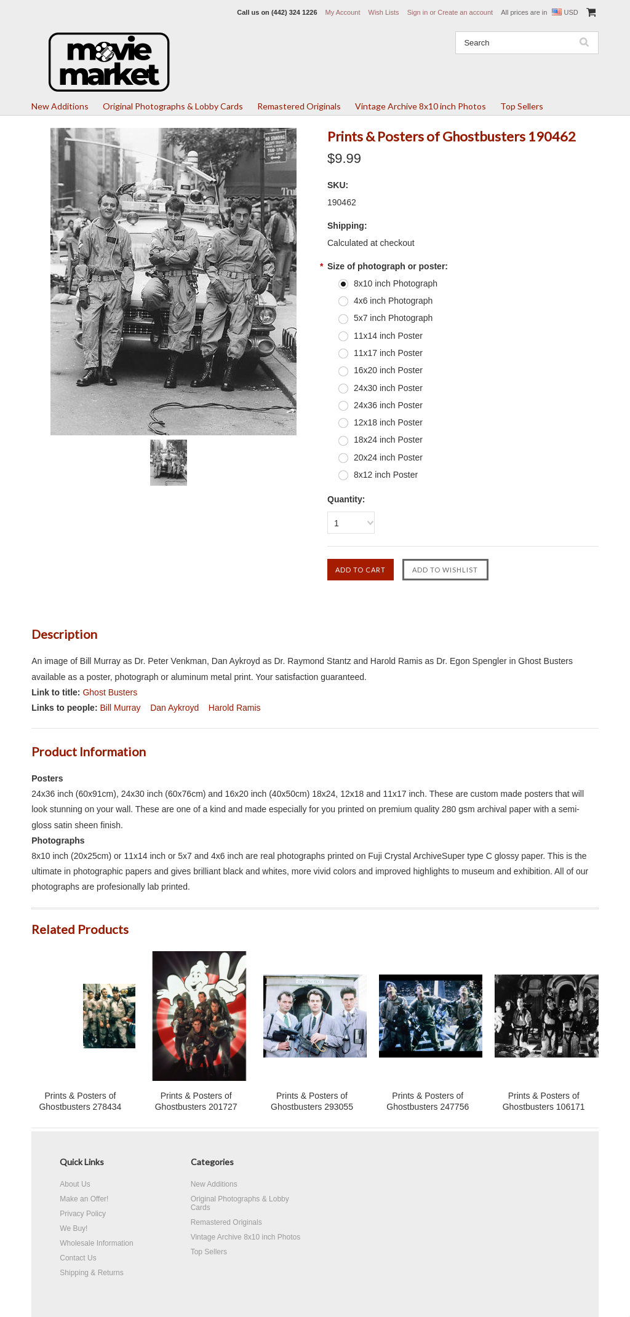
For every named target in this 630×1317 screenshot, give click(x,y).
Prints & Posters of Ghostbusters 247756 (427, 1101)
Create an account (465, 12)
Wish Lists (384, 12)
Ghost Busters (109, 692)
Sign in (417, 12)
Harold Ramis (235, 708)
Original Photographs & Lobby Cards (173, 106)
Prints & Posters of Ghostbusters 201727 (196, 1101)
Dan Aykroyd (174, 708)
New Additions (60, 106)
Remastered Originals (299, 106)
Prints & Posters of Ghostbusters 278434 (80, 1101)
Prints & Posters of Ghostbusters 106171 (544, 1101)
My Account (343, 12)
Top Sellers (521, 106)
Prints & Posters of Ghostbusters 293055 (312, 1101)
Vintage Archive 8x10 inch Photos (420, 106)
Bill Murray (120, 708)
